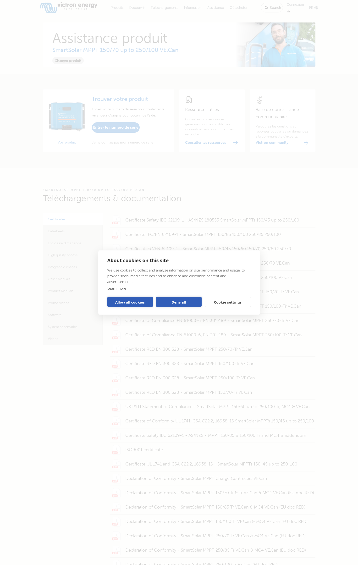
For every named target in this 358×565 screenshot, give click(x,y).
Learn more (116, 288)
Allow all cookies (130, 301)
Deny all (178, 301)
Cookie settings (228, 301)
